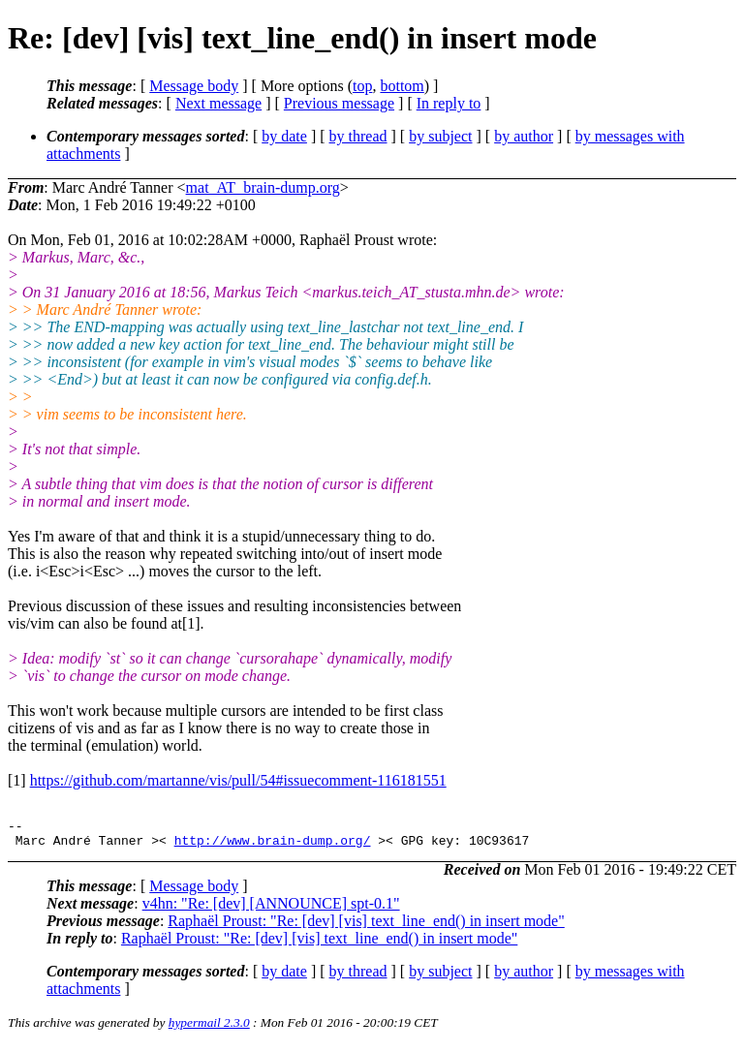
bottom (401, 85)
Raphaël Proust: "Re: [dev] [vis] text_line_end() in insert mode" (366, 926)
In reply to (449, 103)
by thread (358, 136)
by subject (440, 136)
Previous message (339, 103)
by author (523, 136)
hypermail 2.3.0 (209, 1028)
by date (284, 136)
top (362, 85)
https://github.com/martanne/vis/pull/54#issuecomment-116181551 (238, 780)
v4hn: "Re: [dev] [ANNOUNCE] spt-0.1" (271, 909)
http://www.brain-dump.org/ (272, 845)
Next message (218, 103)
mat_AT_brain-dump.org (263, 187)
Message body (193, 85)
